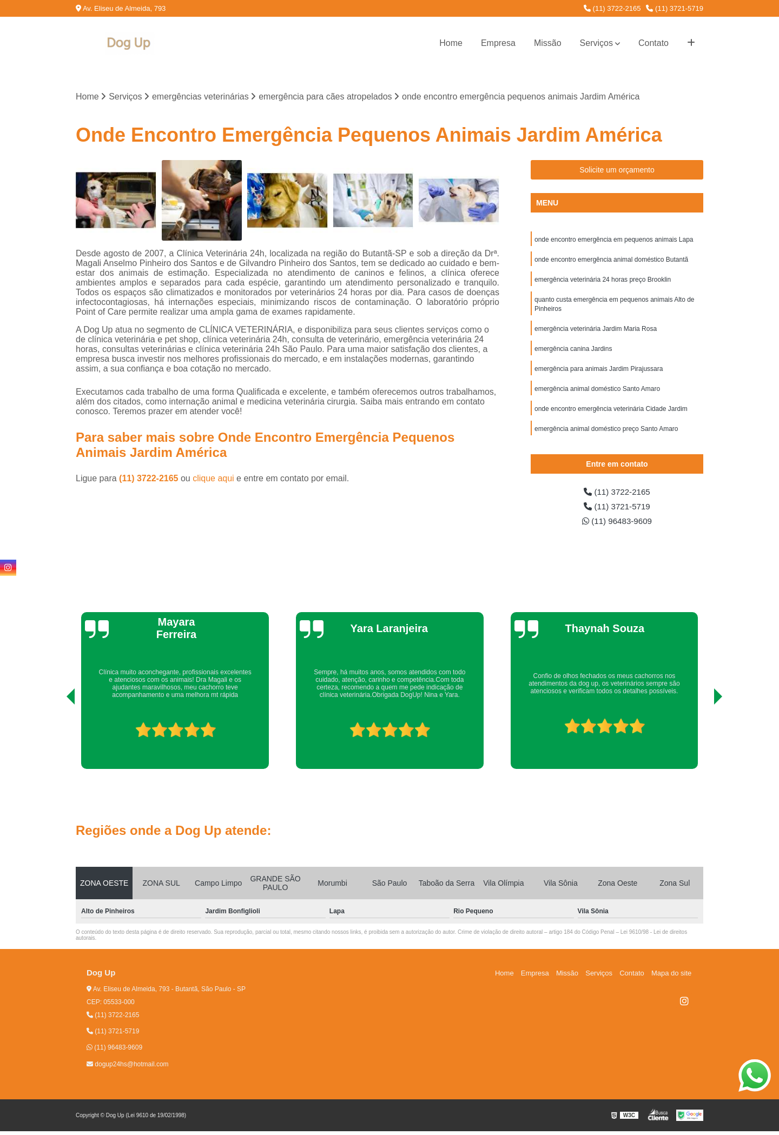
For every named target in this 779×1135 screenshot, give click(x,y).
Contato (653, 43)
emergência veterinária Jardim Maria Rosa (595, 332)
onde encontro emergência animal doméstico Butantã (611, 260)
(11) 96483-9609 (617, 524)
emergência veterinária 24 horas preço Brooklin (602, 281)
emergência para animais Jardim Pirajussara (598, 373)
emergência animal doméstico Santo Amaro (597, 393)
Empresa (498, 43)
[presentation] (55, 742)
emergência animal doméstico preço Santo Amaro (606, 435)
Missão (548, 43)
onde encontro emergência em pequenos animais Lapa (614, 240)
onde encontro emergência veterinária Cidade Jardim (611, 414)
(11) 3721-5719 (674, 8)
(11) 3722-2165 (612, 8)
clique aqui (213, 478)
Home (451, 43)
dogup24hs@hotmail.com (128, 1068)
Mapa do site (672, 977)
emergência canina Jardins (573, 352)
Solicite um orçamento (617, 170)
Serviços (596, 43)
